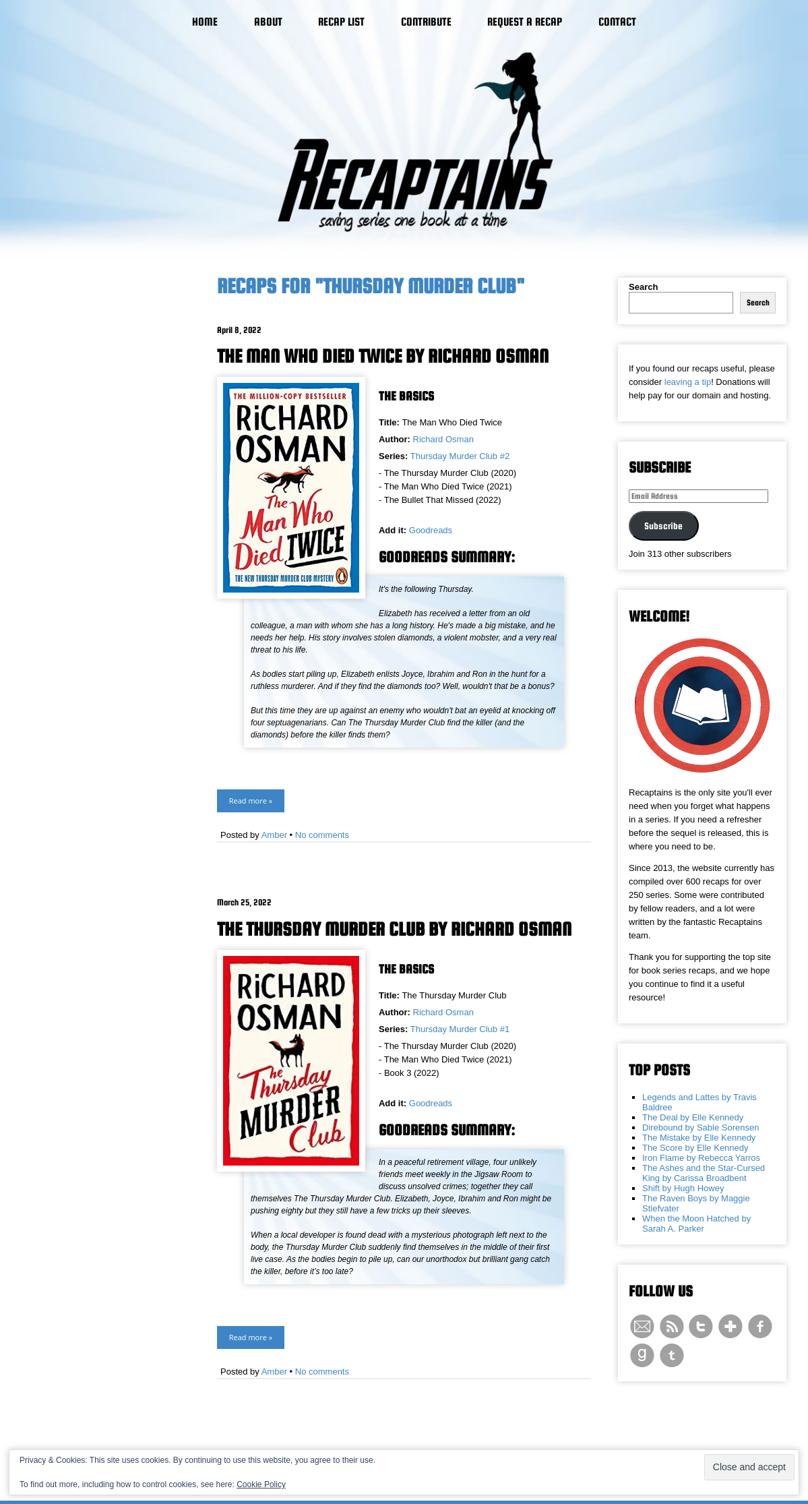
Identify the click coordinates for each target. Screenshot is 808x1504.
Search (643, 287)
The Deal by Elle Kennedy (692, 1117)
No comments (322, 835)
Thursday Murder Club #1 (459, 1029)
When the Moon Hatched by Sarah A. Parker (696, 1223)
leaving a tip (687, 382)
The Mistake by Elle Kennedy (698, 1138)
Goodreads (430, 530)
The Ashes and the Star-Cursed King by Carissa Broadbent (703, 1173)
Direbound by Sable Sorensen (700, 1127)
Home (205, 22)
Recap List (341, 22)
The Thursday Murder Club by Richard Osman (394, 929)
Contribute (426, 22)
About (268, 22)
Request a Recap (524, 22)
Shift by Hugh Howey (683, 1188)
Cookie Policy (261, 1484)
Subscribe (663, 525)
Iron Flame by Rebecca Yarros (701, 1158)
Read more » (250, 800)
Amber (274, 835)
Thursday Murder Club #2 (459, 456)
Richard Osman (443, 439)
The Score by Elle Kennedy (695, 1148)
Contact (617, 22)
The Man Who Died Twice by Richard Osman (383, 356)
